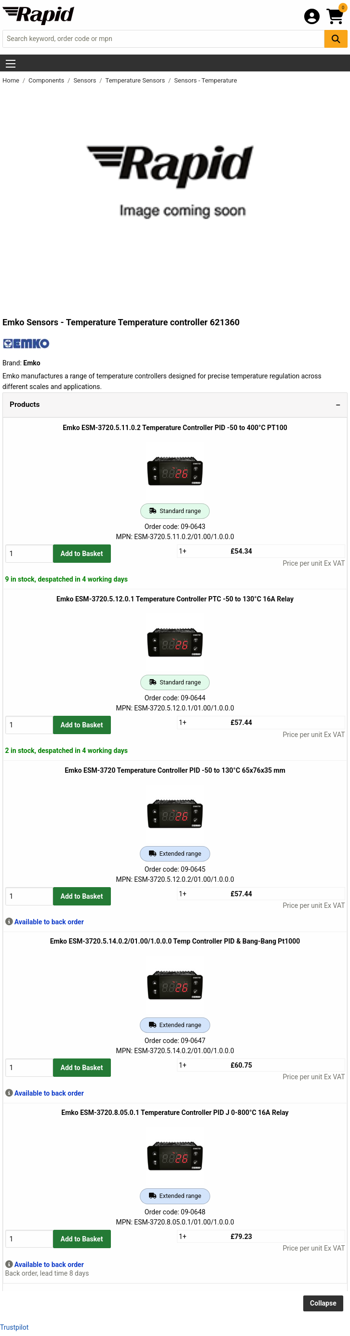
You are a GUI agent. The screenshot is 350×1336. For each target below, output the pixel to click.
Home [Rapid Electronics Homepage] (11, 80)
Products (25, 404)
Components (47, 80)
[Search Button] (336, 39)
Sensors (85, 80)
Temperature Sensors (136, 80)
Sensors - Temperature (205, 80)
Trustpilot (14, 1327)
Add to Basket (82, 553)
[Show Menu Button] (10, 64)
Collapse (323, 1303)
